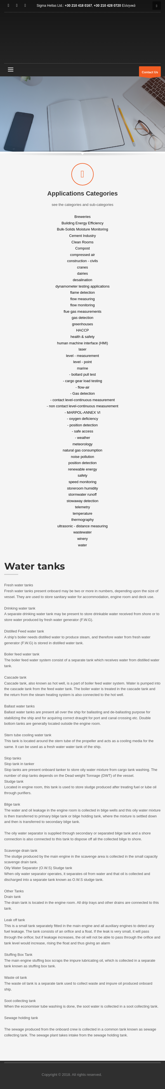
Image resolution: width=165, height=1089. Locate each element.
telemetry (82, 507)
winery (82, 539)
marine (82, 368)
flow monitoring (82, 305)
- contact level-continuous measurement (82, 400)
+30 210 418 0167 (78, 6)
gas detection (82, 318)
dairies (82, 273)
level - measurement (82, 355)
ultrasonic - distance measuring (82, 526)
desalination (82, 280)
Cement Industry (82, 236)
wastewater (82, 532)
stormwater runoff (83, 494)
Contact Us (150, 73)
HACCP (82, 330)
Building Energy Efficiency (82, 223)
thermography (82, 520)
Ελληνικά (128, 6)
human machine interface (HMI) (82, 343)
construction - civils (82, 261)
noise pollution (82, 456)
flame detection (82, 292)
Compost (82, 248)
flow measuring (82, 299)
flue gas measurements (82, 311)
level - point (82, 362)
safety (83, 475)
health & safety (82, 337)
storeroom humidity (82, 488)
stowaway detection (82, 500)
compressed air (82, 254)
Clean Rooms (83, 242)
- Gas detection (82, 393)
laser (82, 349)
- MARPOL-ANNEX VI (82, 412)
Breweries (82, 217)
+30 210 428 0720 (107, 6)
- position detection (82, 425)
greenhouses (82, 324)
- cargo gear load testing (82, 381)
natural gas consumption (82, 450)
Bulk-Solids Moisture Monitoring (82, 229)
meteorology (82, 444)
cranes (82, 267)
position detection (82, 463)
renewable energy (82, 469)
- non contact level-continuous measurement (82, 406)
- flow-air (82, 387)
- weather (82, 438)
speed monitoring (82, 482)
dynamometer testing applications (82, 286)
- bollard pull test (82, 374)
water (82, 545)
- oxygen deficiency (82, 419)
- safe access (82, 431)
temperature (82, 513)
